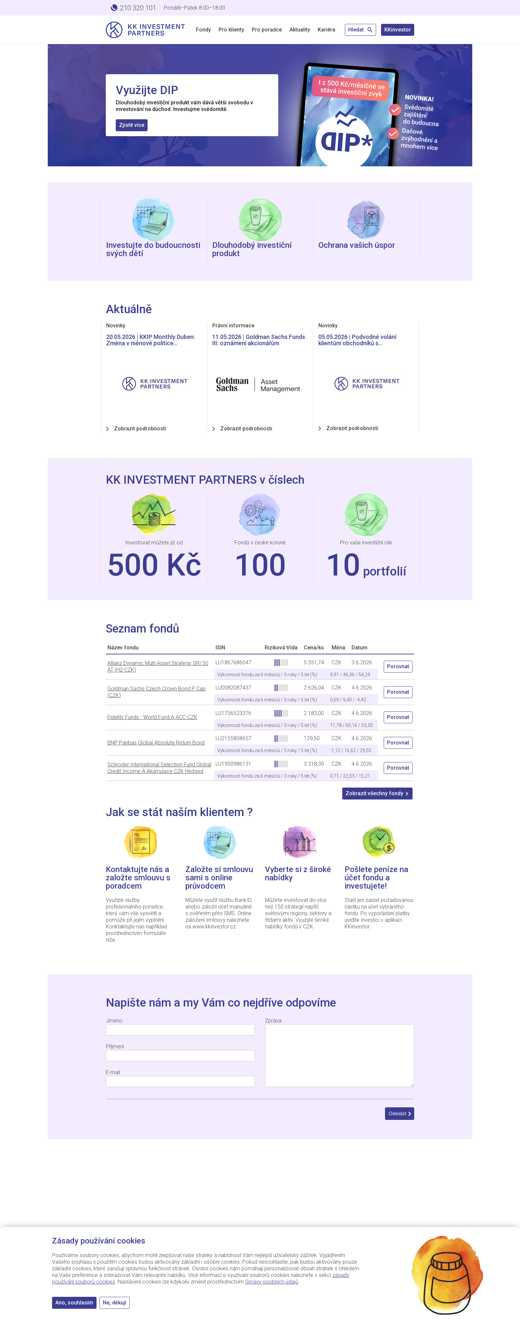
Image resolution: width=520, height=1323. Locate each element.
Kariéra (326, 30)
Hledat (360, 30)
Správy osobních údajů (271, 1282)
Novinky (115, 325)
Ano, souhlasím (74, 1302)
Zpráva (273, 1021)
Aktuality (300, 30)
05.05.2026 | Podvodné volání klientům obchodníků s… (357, 340)
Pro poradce (267, 30)
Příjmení (115, 1046)
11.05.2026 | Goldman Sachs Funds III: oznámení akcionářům (258, 340)
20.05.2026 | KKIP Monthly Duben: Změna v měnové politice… (150, 340)
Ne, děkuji (114, 1302)
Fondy (203, 30)
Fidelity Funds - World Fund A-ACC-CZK (152, 717)
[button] (51, 105)
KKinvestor (397, 30)
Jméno (114, 1021)
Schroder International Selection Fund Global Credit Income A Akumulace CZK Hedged (159, 767)
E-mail (113, 1072)
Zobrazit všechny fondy (378, 793)
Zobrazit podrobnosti (140, 428)
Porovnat (398, 666)
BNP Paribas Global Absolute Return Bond (156, 743)
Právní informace (233, 325)
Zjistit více (131, 125)
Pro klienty (231, 30)
